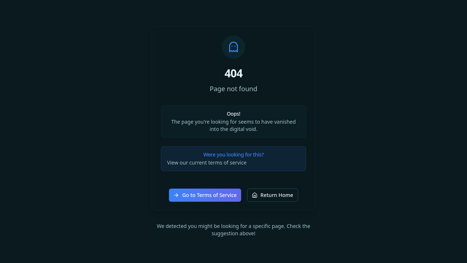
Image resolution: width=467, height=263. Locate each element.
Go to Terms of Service (204, 195)
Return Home (272, 195)
